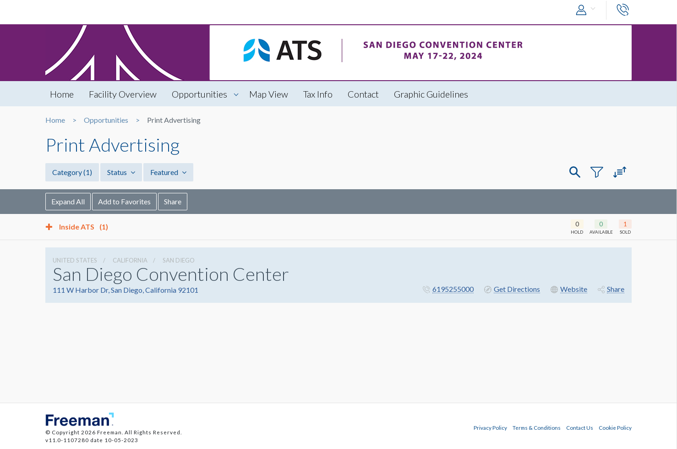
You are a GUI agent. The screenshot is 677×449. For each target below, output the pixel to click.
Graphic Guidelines (431, 93)
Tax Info (318, 93)
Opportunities (199, 93)
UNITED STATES (75, 260)
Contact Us (579, 427)
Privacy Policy (490, 427)
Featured (168, 172)
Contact (363, 93)
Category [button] (72, 172)
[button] (587, 10)
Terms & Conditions (537, 427)
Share (172, 201)
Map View (268, 93)
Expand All (68, 201)
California (130, 260)
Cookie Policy (615, 427)
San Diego (179, 260)
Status (121, 172)
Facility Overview (123, 93)
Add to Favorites (124, 201)
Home (62, 93)
